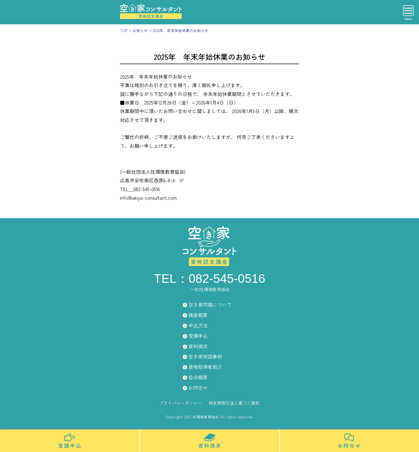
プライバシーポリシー (180, 403)
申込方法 (198, 325)
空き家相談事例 (205, 356)
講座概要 (198, 314)
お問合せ (198, 387)
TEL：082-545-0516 (209, 278)
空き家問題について (210, 304)
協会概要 (198, 377)
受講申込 (198, 335)
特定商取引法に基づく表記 (234, 403)
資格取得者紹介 (205, 366)
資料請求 (198, 346)
